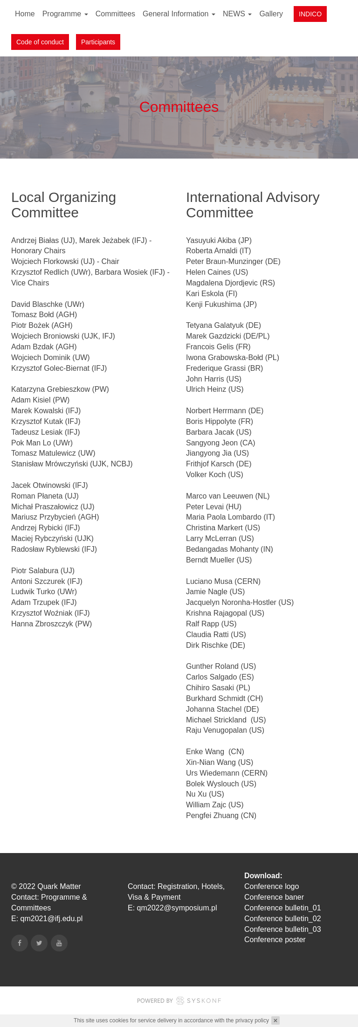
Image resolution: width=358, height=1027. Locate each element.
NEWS (237, 14)
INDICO (310, 14)
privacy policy (252, 1020)
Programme (65, 14)
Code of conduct (40, 42)
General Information (179, 14)
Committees (115, 14)
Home (25, 14)
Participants (98, 42)
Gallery (271, 14)
